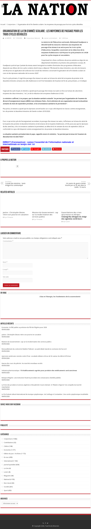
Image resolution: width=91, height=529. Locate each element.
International (8, 461)
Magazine (7, 476)
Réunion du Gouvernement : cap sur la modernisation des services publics (45, 214)
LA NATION (8, 38)
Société (6, 487)
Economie (7, 450)
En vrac (6, 457)
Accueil (2, 24)
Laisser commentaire (50, 38)
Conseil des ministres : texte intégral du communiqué (17, 183)
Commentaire (8, 241)
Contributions (8, 442)
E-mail (5, 269)
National (37, 38)
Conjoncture (11, 24)
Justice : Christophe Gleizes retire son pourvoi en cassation (15, 213)
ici (33, 144)
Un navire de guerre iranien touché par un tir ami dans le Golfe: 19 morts (73, 184)
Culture (6, 446)
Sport (6, 490)
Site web (6, 277)
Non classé (7, 483)
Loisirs (6, 472)
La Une (6, 468)
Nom (5, 262)
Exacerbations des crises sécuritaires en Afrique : (74, 215)
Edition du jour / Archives (12, 453)
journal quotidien (10, 465)
